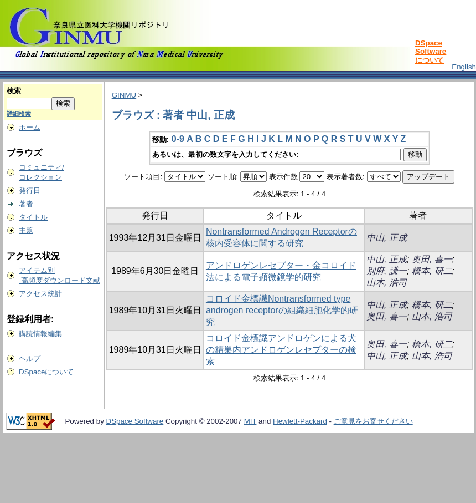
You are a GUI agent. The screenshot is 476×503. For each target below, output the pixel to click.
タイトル (33, 217)
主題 (26, 230)
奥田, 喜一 (432, 259)
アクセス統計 (40, 293)
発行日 (29, 190)
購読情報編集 (40, 333)
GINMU (124, 95)
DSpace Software (135, 421)
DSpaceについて (46, 372)
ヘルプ (29, 358)
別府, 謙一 (386, 271)
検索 (14, 91)
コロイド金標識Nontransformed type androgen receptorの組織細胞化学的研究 (282, 310)
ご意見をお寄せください (373, 421)
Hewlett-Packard (300, 421)
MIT (250, 421)
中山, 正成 (386, 237)
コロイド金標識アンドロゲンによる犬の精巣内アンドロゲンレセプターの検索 (281, 349)
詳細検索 (19, 113)
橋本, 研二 (432, 271)
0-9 (178, 139)
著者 (26, 204)
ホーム (29, 127)
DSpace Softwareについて (430, 51)
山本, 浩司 (386, 282)
